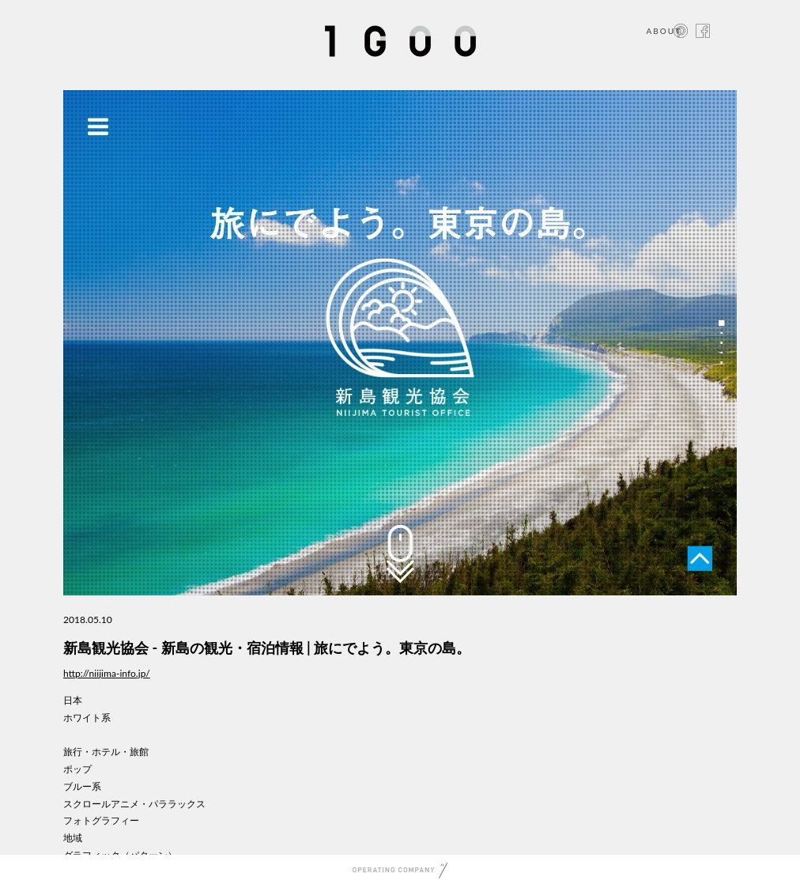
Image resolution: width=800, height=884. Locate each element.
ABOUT (663, 31)
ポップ (77, 769)
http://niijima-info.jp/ (106, 673)
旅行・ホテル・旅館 (106, 751)
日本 (72, 700)
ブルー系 (82, 786)
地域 (72, 838)
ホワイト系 (87, 717)
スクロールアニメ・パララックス (134, 804)
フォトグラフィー (101, 820)
